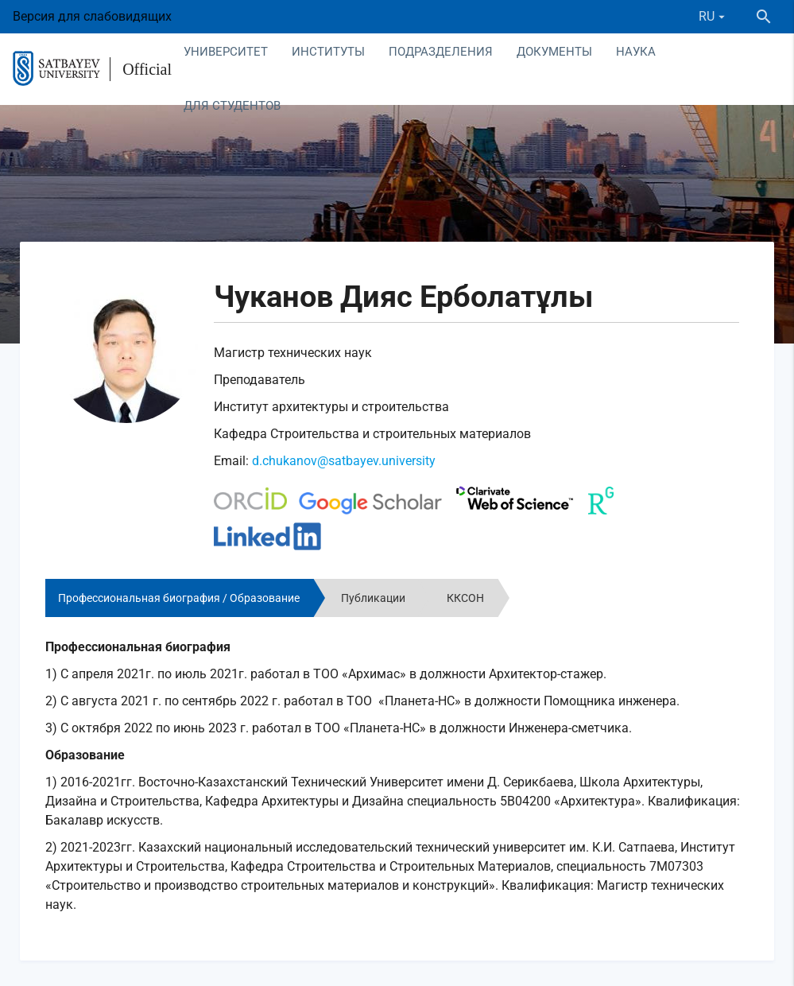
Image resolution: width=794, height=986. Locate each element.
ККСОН (465, 598)
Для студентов (232, 106)
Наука (636, 52)
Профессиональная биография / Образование (179, 598)
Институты (328, 52)
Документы (554, 52)
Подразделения (441, 52)
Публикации (373, 598)
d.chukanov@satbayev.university (344, 460)
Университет (226, 52)
